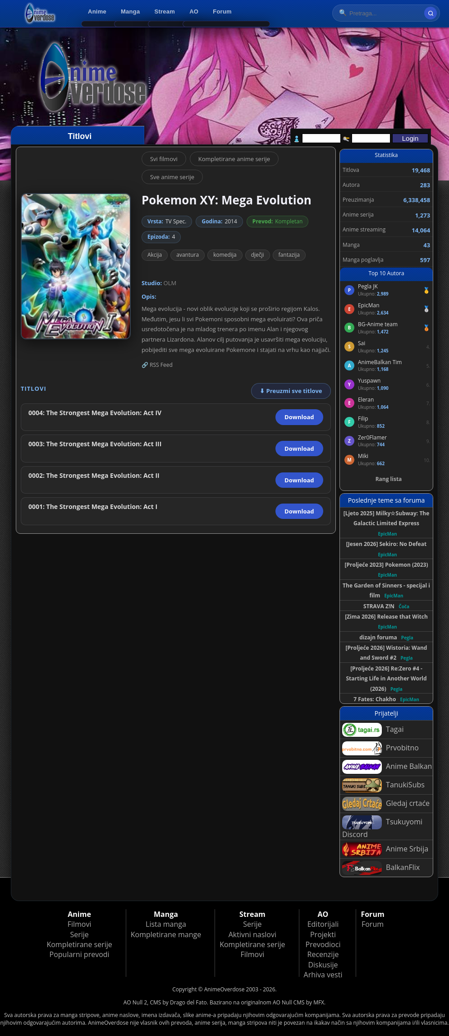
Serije (79, 934)
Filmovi (80, 924)
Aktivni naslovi (252, 934)
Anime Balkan (387, 767)
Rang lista (389, 479)
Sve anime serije (172, 177)
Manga (130, 11)
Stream (165, 11)
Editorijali (323, 924)
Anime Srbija (385, 849)
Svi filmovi (164, 159)
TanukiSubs (383, 785)
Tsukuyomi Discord (382, 827)
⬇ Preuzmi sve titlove (291, 391)
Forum (222, 11)
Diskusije (323, 965)
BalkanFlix (381, 868)
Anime (97, 11)
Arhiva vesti (323, 975)
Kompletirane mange (166, 934)
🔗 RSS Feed (157, 365)
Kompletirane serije (79, 944)
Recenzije (323, 954)
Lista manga (166, 924)
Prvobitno (380, 748)
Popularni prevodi (80, 954)
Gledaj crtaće (386, 804)
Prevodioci (323, 944)
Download (299, 417)
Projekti (323, 934)
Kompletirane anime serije (234, 159)
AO (193, 11)
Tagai (372, 730)
